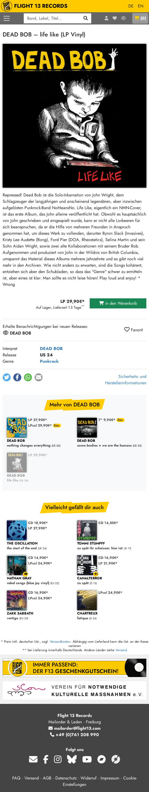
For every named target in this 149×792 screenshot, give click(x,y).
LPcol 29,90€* (40, 425)
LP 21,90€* (107, 563)
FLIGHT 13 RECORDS (35, 6)
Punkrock (49, 361)
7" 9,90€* (107, 419)
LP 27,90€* (37, 419)
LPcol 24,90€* (40, 563)
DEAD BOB (51, 348)
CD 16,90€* (108, 557)
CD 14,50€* (108, 522)
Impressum (110, 778)
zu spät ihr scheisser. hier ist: (109, 546)
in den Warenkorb (118, 303)
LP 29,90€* (37, 454)
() (140, 18)
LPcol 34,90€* (40, 598)
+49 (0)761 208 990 (74, 735)
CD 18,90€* (38, 522)
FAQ (16, 778)
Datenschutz (66, 778)
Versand (121, 650)
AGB (47, 778)
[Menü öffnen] (7, 18)
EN (140, 6)
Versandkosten (60, 641)
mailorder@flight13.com (74, 728)
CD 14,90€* (38, 557)
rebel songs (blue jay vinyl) (39, 580)
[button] (7, 377)
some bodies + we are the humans (109, 443)
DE (131, 6)
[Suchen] (85, 18)
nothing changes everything (39, 443)
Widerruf (89, 778)
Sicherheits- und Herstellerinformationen (125, 379)
